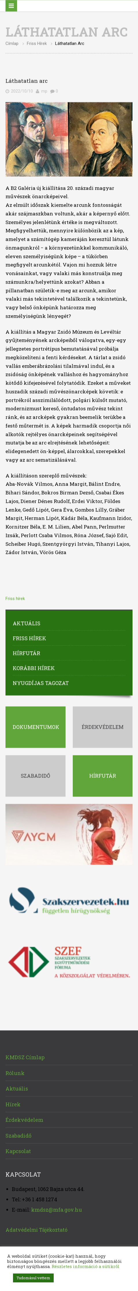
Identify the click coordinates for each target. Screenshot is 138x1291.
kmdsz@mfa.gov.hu (56, 1208)
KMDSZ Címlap (24, 1056)
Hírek (12, 1103)
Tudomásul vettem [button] (33, 1277)
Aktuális (26, 622)
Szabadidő (18, 1134)
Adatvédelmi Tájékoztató (36, 1228)
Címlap (11, 42)
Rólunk (15, 1071)
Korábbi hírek (34, 667)
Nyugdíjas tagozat (41, 682)
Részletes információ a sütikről (86, 1266)
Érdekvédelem (24, 1118)
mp (44, 90)
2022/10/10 (22, 90)
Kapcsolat (18, 1150)
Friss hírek (37, 42)
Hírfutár (26, 652)
